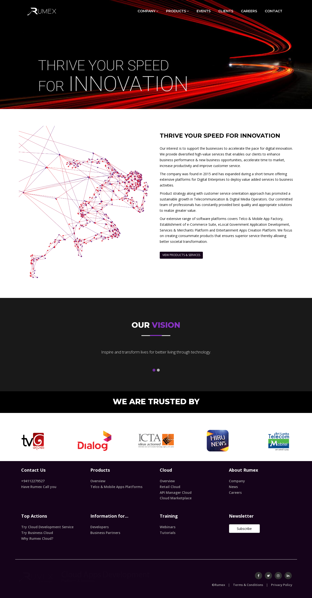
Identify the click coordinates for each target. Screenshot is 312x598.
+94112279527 (33, 481)
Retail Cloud (170, 486)
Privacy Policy (281, 585)
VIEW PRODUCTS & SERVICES (181, 255)
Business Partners (105, 532)
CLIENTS (225, 11)
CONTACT (273, 11)
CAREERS (249, 11)
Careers (235, 492)
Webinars (167, 527)
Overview (97, 481)
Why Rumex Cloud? (37, 538)
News (233, 486)
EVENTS (204, 11)
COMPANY (148, 11)
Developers (99, 527)
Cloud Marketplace (176, 498)
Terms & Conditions (248, 585)
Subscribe (244, 528)
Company (237, 481)
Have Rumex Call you (38, 486)
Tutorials (167, 532)
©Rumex (218, 585)
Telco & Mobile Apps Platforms (116, 486)
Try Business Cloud (37, 532)
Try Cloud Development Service (47, 527)
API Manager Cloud (176, 492)
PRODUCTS (177, 11)
